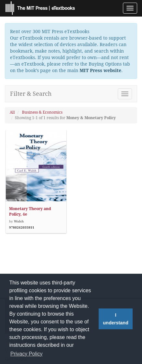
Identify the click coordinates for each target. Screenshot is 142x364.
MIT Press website (100, 70)
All (12, 112)
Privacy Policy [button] (26, 354)
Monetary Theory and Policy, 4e (30, 212)
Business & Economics (42, 112)
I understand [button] (115, 318)
